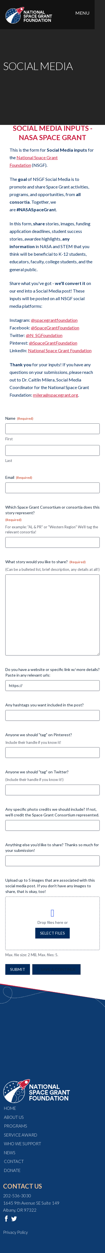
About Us (14, 1117)
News (9, 1152)
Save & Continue (58, 969)
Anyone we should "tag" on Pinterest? (38, 734)
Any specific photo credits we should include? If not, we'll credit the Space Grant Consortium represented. (52, 812)
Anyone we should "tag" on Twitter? (37, 771)
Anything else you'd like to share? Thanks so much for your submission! (52, 847)
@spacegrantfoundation (54, 320)
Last (8, 460)
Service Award (20, 1134)
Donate (12, 1170)
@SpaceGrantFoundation (55, 327)
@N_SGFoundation (44, 335)
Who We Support (22, 1143)
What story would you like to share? (45, 561)
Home (10, 1108)
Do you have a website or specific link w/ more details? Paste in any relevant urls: (52, 672)
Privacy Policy (15, 1232)
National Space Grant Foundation (60, 350)
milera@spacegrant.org (55, 395)
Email (18, 477)
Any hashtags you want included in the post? (44, 704)
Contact (14, 1161)
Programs (15, 1125)
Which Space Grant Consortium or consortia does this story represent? (52, 513)
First (9, 439)
